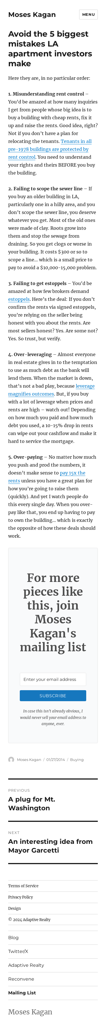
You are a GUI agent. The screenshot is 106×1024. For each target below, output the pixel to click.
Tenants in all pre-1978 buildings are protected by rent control (50, 149)
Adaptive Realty (26, 965)
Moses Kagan (32, 14)
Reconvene (21, 979)
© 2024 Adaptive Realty (29, 919)
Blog (13, 937)
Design (14, 908)
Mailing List (22, 993)
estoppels (19, 299)
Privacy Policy (20, 897)
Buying (77, 759)
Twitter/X (18, 951)
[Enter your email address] (53, 679)
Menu (88, 14)
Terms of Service (23, 886)
